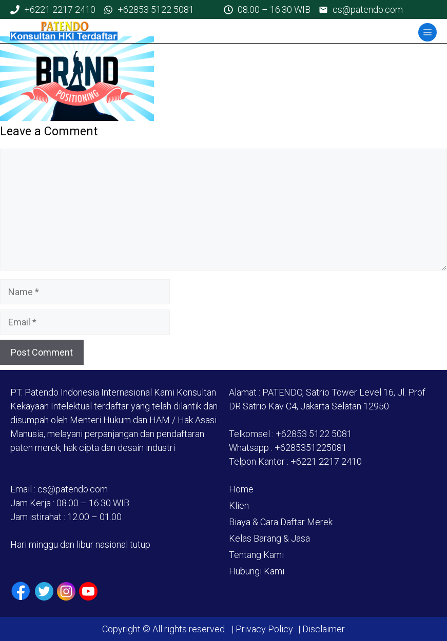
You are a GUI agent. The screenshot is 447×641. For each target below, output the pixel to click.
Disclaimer (322, 629)
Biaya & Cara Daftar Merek (281, 521)
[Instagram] (66, 591)
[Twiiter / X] (44, 591)
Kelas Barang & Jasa (269, 538)
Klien (239, 505)
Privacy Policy (264, 629)
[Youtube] (88, 591)
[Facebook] (20, 591)
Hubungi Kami (256, 571)
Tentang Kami (256, 554)
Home (241, 489)
